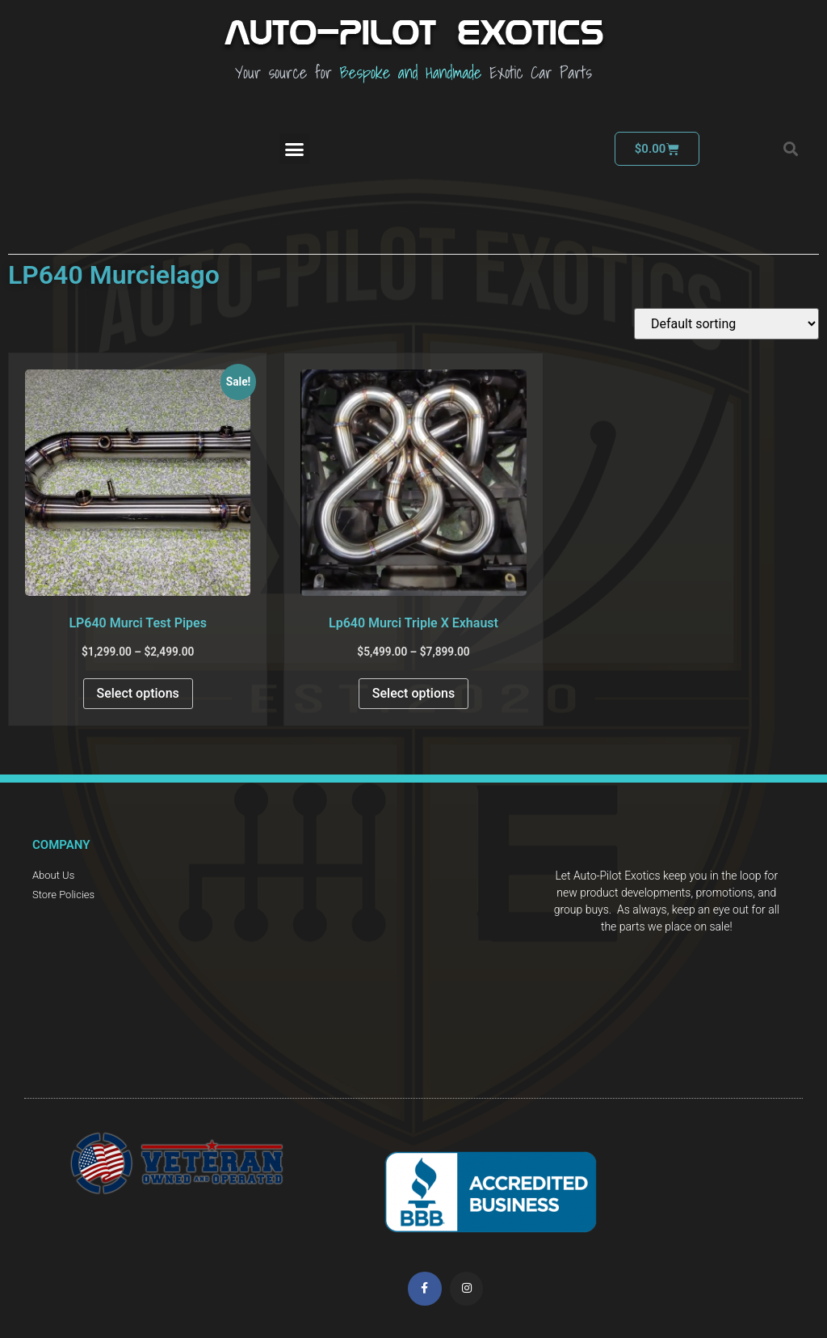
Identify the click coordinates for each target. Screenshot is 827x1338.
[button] (294, 148)
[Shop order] (726, 324)
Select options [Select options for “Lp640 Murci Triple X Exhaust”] (413, 693)
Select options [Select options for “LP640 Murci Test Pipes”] (138, 693)
